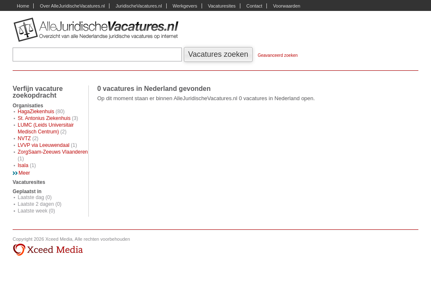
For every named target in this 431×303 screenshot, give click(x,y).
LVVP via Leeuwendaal (43, 145)
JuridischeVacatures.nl (139, 5)
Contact (254, 5)
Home (23, 5)
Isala (23, 165)
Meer (24, 172)
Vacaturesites (222, 5)
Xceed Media (48, 250)
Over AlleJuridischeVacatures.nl (72, 5)
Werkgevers (185, 5)
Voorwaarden (287, 5)
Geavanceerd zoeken (278, 55)
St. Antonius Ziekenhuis (44, 118)
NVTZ (24, 138)
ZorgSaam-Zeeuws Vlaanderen (53, 152)
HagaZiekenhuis (36, 111)
